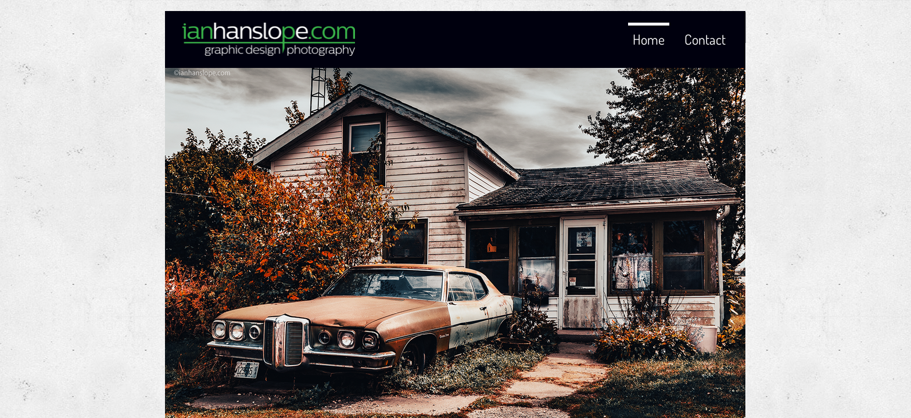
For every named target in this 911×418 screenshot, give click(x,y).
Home (649, 39)
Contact (705, 39)
